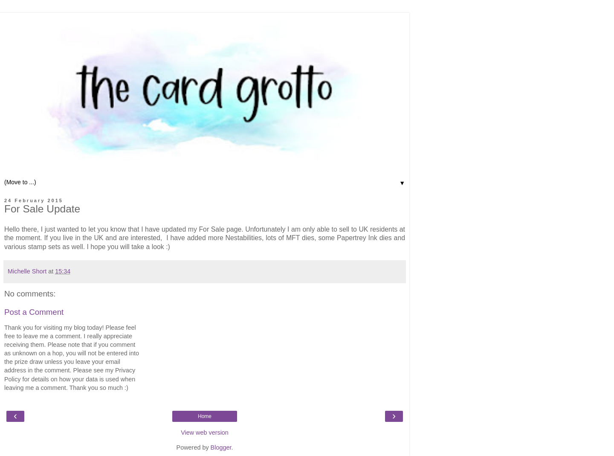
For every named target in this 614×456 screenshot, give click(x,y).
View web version (205, 432)
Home (204, 416)
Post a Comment (34, 312)
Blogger (221, 447)
